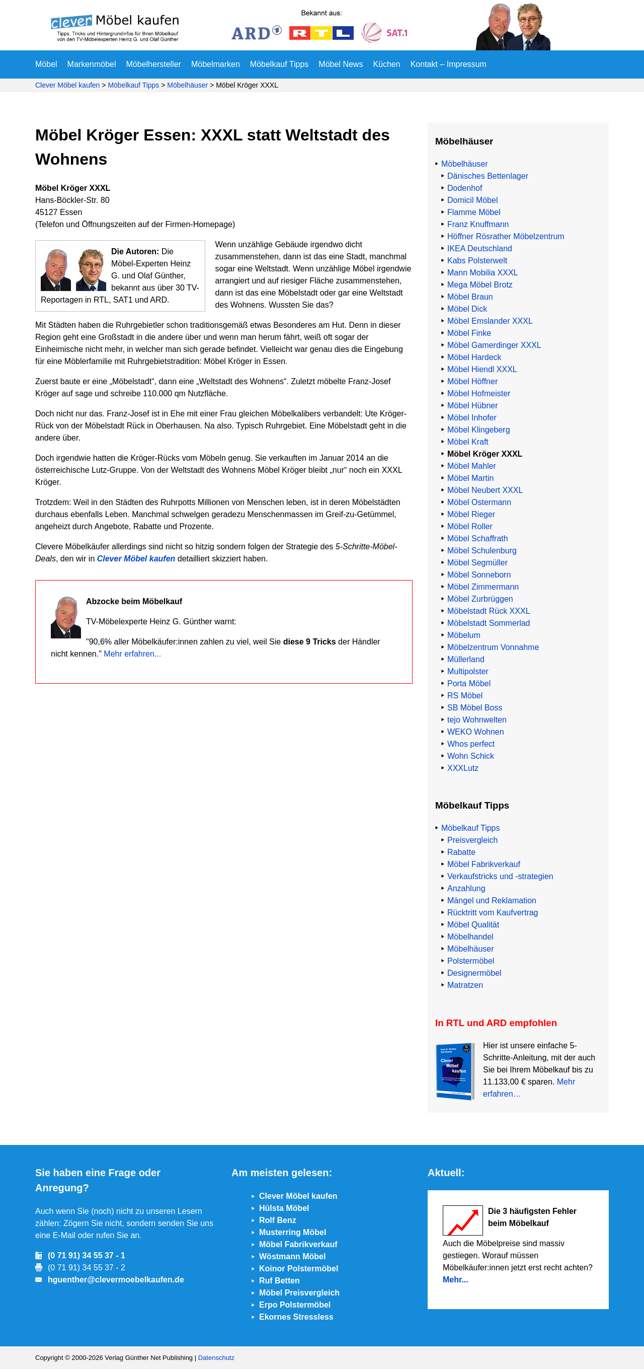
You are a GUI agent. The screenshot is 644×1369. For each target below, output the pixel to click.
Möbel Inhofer (472, 417)
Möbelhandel (470, 936)
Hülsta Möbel (284, 1208)
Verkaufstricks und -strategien (500, 876)
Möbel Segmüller (477, 562)
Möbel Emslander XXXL (490, 321)
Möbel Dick (467, 309)
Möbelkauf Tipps (279, 64)
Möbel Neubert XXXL (485, 490)
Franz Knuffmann (478, 224)
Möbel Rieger (471, 514)
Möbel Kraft (468, 442)
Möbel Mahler (471, 466)
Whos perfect (471, 744)
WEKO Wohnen (475, 732)
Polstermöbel (470, 961)
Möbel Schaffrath (477, 538)
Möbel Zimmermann (483, 587)
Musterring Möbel (292, 1232)
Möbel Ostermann (479, 502)
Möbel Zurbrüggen (480, 599)
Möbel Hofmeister (478, 393)
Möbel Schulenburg (482, 550)
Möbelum (463, 635)
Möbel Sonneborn (479, 574)
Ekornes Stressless (296, 1317)
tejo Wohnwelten (477, 719)
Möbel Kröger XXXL (484, 454)
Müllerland (466, 659)
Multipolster (468, 671)
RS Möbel (464, 695)
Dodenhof (464, 188)
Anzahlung (466, 888)
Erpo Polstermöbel (295, 1305)
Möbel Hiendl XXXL (482, 369)
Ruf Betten (279, 1280)
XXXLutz (462, 768)
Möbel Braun (470, 297)
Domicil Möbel (472, 200)
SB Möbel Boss (474, 707)
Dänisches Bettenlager (487, 176)
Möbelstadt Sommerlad (488, 623)
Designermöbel (474, 973)
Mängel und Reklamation (491, 900)
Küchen (386, 64)
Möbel (46, 64)
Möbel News (340, 64)
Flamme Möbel (474, 212)
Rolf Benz (277, 1220)
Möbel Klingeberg (478, 429)
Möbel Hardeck (474, 357)
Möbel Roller (470, 526)
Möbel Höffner (472, 381)
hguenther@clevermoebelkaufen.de (116, 1279)
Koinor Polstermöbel (298, 1268)
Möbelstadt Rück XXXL (488, 611)
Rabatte (461, 852)
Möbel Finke (469, 333)
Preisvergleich (472, 840)
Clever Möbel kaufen (67, 85)
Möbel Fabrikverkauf (483, 864)
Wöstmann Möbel (292, 1256)
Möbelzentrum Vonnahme (493, 647)
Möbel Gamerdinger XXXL (494, 345)
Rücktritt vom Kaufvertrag (492, 912)
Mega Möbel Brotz (480, 284)
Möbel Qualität (473, 924)
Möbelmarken (215, 64)
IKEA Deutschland (479, 248)
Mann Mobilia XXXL (482, 272)
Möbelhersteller (153, 64)
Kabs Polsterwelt (477, 260)
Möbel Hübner (472, 405)
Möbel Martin (470, 478)
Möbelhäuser (187, 85)
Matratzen (465, 985)
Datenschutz (216, 1357)
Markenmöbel (91, 64)
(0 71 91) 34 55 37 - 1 (86, 1255)
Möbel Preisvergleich (299, 1292)
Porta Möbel (469, 683)
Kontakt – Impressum (449, 64)
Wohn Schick (470, 756)
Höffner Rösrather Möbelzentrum (506, 236)
